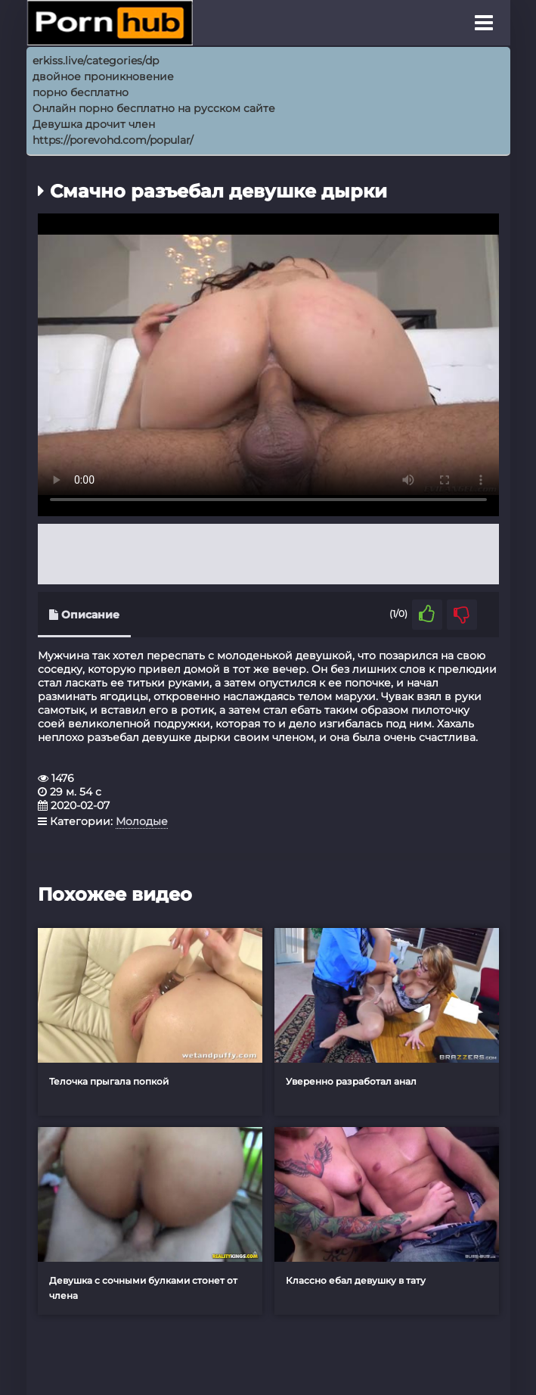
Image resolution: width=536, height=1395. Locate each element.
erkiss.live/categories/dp (96, 60)
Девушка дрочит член (94, 124)
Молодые (142, 821)
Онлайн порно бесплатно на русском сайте (154, 108)
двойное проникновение (103, 76)
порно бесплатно (81, 92)
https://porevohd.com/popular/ (113, 140)
